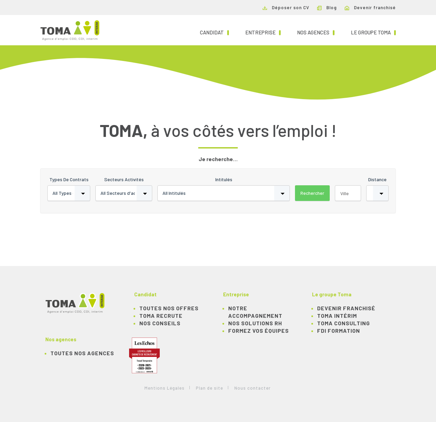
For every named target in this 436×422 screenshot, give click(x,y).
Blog (327, 7)
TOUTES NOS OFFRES (169, 308)
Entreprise (263, 32)
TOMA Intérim (337, 315)
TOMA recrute (161, 315)
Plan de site (209, 388)
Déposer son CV (286, 7)
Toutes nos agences (82, 353)
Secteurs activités (124, 179)
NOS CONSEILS (160, 323)
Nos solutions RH (255, 323)
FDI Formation (338, 330)
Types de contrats (69, 179)
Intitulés (223, 179)
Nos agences (315, 32)
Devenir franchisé (370, 7)
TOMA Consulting (343, 323)
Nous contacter (252, 388)
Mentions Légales (164, 388)
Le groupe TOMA (373, 32)
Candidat (214, 32)
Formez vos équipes (258, 330)
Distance (377, 179)
